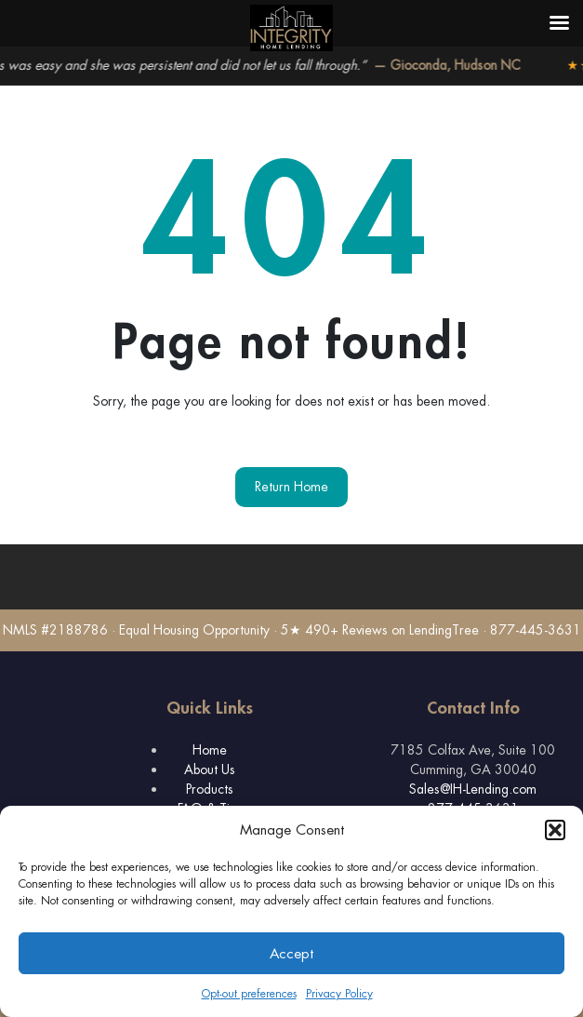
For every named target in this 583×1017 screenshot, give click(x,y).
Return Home (291, 486)
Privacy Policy (339, 993)
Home (209, 750)
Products (209, 789)
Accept (291, 953)
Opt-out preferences (249, 993)
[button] (555, 830)
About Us (209, 769)
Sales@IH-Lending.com (473, 789)
